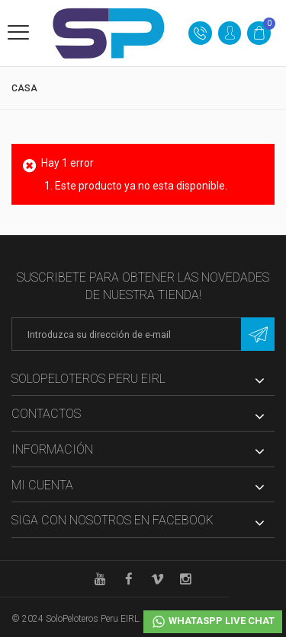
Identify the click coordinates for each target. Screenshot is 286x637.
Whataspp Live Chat (213, 621)
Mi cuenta (42, 485)
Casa (24, 88)
